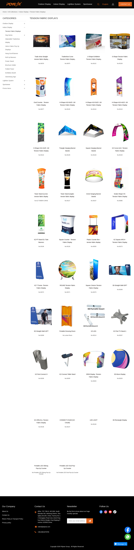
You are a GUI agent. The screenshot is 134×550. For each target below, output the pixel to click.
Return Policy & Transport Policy (12, 519)
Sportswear (87, 4)
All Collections (12, 12)
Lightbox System (74, 4)
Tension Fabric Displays (38, 12)
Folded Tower (9, 69)
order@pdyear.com (44, 527)
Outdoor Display (44, 4)
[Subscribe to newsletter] (89, 520)
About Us (5, 511)
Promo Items (7, 88)
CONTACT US (125, 4)
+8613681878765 (43, 532)
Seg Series (8, 35)
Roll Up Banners (10, 57)
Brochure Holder (10, 65)
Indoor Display (59, 4)
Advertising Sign (10, 77)
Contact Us (5, 515)
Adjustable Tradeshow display (12, 40)
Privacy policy (6, 522)
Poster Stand (9, 61)
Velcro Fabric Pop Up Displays (12, 47)
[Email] (76, 520)
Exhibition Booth (10, 73)
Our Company (8, 506)
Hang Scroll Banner (11, 53)
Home (5, 12)
